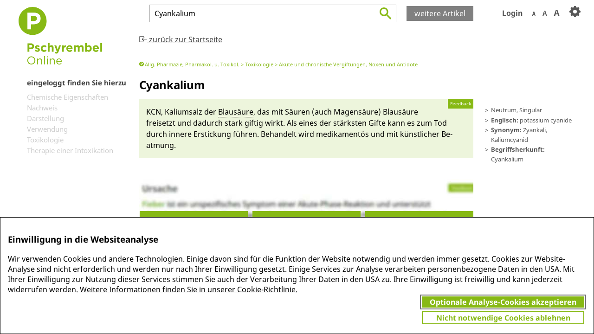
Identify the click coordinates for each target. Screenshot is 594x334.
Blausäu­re (235, 112)
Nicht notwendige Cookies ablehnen (503, 318)
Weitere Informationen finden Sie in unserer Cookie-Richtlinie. (188, 289)
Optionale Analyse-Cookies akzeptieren (503, 302)
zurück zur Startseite (180, 39)
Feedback (460, 104)
